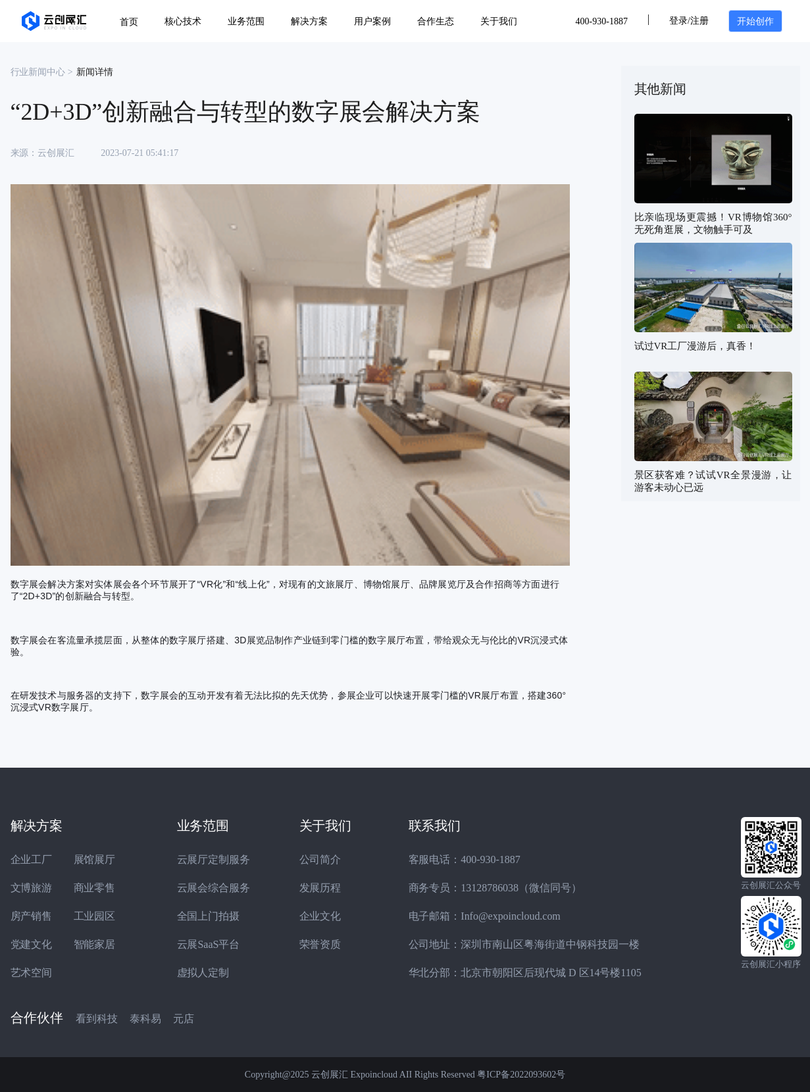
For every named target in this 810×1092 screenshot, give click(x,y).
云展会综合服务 (214, 887)
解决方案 (309, 21)
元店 (183, 1018)
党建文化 (32, 944)
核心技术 (183, 21)
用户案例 (372, 21)
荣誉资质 (320, 944)
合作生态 (435, 21)
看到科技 (97, 1018)
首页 (129, 22)
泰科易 (145, 1018)
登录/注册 (689, 21)
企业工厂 (32, 859)
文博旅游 (32, 887)
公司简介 (320, 859)
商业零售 (95, 887)
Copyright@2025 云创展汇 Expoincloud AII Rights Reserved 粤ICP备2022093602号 (405, 1075)
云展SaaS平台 (208, 944)
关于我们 (498, 21)
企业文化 (320, 916)
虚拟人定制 (203, 972)
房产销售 (32, 916)
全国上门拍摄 (208, 916)
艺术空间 (32, 972)
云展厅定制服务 (214, 859)
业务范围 (246, 21)
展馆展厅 (95, 859)
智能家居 (95, 944)
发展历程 (320, 887)
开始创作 (755, 21)
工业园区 (95, 916)
